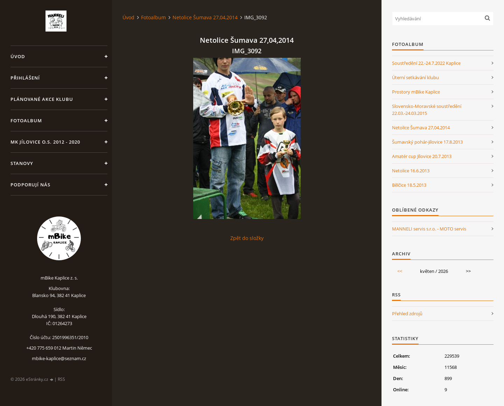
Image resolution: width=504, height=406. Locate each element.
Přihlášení (25, 78)
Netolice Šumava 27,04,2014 (205, 17)
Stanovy (21, 163)
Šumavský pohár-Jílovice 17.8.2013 (427, 142)
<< (399, 271)
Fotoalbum (26, 120)
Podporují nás (30, 184)
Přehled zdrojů (407, 313)
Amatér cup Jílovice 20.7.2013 (421, 156)
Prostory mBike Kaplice (416, 92)
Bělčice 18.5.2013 (409, 185)
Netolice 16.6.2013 (410, 170)
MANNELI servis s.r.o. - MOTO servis (429, 229)
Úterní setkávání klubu (415, 77)
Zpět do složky (247, 238)
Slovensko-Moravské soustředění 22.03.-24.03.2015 (426, 109)
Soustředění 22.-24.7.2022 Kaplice (426, 63)
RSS (61, 379)
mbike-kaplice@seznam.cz (59, 358)
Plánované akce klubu (41, 99)
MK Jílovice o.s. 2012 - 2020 (45, 142)
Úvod (17, 56)
